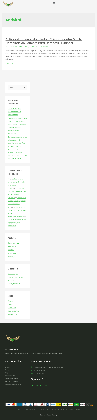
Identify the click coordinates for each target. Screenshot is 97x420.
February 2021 (13, 257)
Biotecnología (25, 46)
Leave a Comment (12, 46)
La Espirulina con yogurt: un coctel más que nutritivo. (17, 210)
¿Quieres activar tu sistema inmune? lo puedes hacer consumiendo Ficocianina (17, 121)
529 (9, 207)
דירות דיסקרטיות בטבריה (16, 217)
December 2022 (13, 243)
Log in (10, 304)
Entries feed (12, 308)
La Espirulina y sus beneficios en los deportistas (14, 131)
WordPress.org (13, 314)
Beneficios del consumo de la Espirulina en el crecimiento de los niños (17, 140)
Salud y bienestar (14, 284)
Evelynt (10, 188)
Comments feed (13, 311)
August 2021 (12, 246)
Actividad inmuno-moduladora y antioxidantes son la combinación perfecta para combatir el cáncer (43, 41)
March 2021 (12, 253)
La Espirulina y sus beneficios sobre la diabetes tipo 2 (14, 112)
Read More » (9, 63)
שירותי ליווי (11, 198)
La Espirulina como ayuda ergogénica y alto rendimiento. (16, 182)
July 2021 (11, 250)
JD (9, 179)
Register (11, 301)
